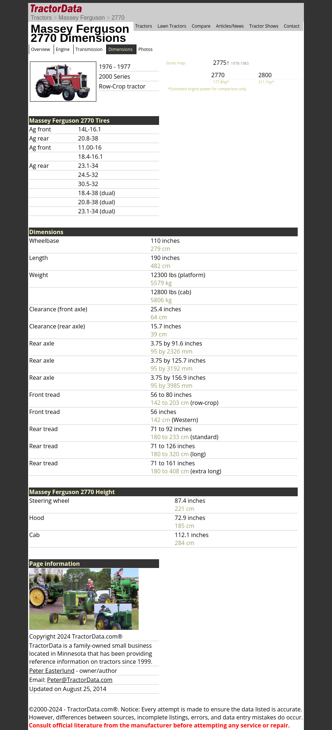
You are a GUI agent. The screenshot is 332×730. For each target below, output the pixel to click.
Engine (63, 49)
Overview (40, 49)
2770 (118, 18)
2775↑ (231, 63)
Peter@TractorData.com (79, 680)
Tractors (41, 18)
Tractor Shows (263, 26)
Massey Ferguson (81, 18)
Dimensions (120, 49)
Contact (292, 26)
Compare (201, 26)
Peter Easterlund (51, 671)
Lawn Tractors (172, 26)
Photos (145, 49)
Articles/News (230, 26)
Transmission (89, 49)
